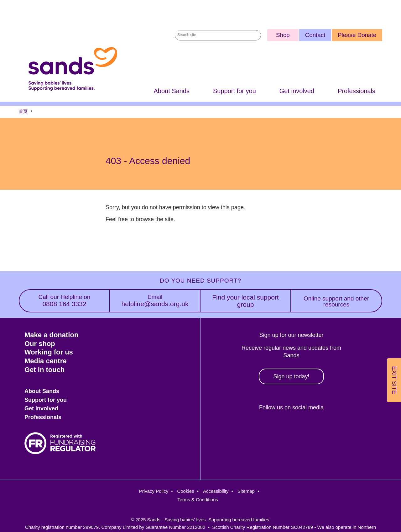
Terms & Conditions (197, 499)
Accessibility (216, 491)
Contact (315, 35)
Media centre (45, 361)
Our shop (39, 344)
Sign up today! (291, 376)
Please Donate (357, 35)
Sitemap (246, 491)
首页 (23, 111)
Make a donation (51, 335)
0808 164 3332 (64, 301)
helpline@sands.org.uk (155, 301)
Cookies (185, 491)
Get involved (296, 91)
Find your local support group (245, 301)
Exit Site (394, 380)
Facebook (248, 428)
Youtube (329, 428)
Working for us (48, 352)
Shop (283, 35)
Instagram (275, 428)
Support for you (234, 91)
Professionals (356, 91)
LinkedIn (302, 428)
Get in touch (44, 370)
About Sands (172, 91)
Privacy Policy (153, 491)
